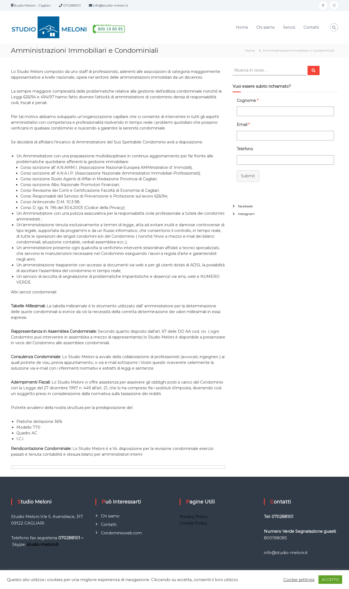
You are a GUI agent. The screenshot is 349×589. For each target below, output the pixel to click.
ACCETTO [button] (330, 579)
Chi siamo (265, 27)
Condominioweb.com (121, 533)
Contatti (311, 27)
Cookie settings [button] (298, 579)
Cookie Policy (193, 523)
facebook (245, 206)
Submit (248, 175)
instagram (246, 214)
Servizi (289, 27)
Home (242, 27)
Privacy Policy (194, 516)
